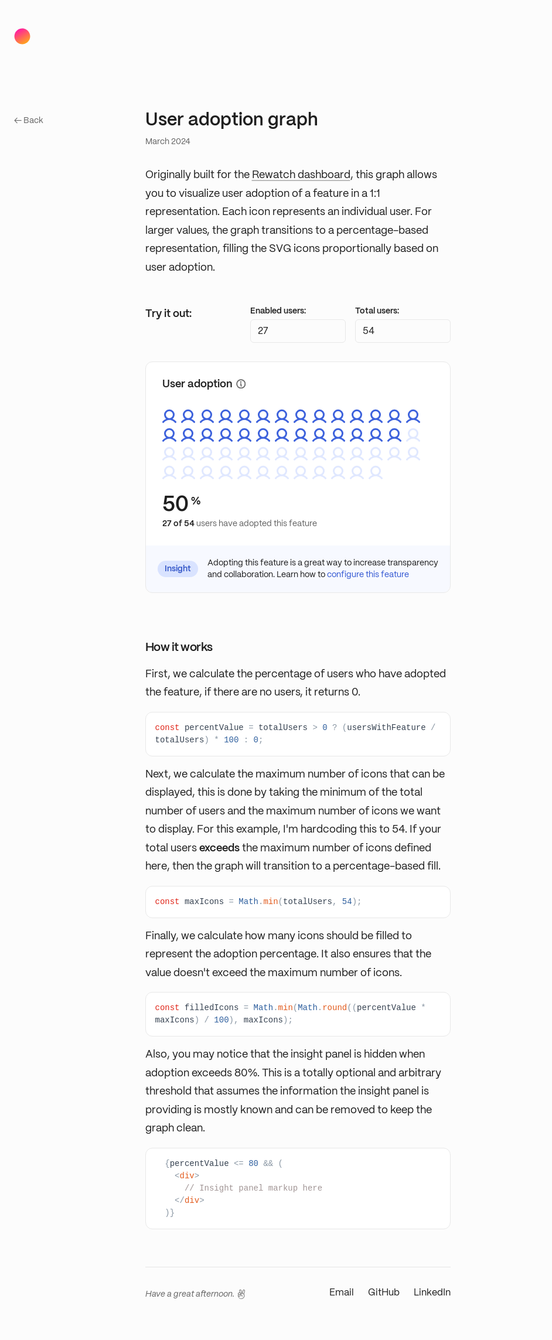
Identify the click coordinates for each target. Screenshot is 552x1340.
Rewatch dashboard (301, 175)
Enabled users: (278, 311)
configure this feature (368, 575)
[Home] (22, 36)
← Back (28, 121)
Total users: (377, 311)
